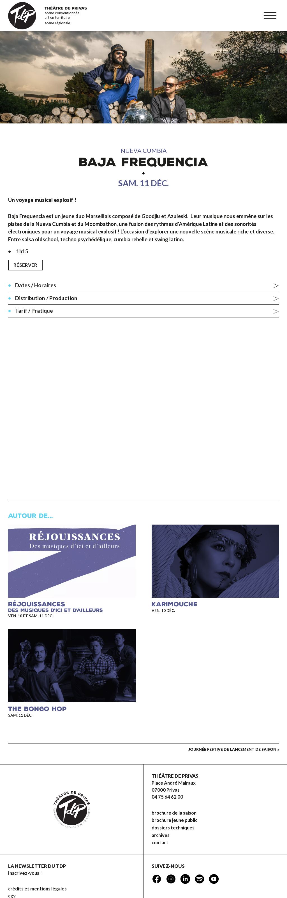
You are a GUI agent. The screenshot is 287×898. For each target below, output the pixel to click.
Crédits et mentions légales (37, 889)
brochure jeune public (174, 820)
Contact (160, 843)
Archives (161, 835)
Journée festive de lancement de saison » (233, 749)
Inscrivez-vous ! (25, 873)
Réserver (25, 265)
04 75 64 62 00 (167, 797)
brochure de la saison (174, 813)
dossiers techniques (173, 828)
